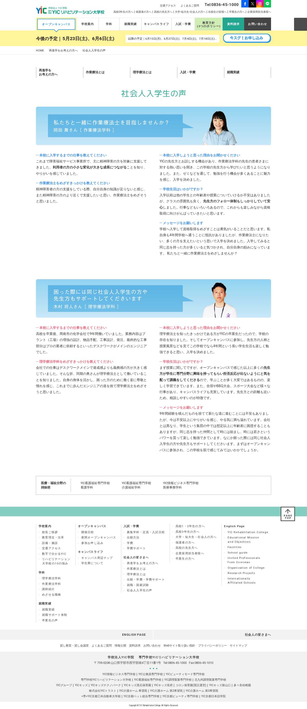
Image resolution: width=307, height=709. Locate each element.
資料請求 (233, 24)
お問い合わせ (257, 24)
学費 (130, 543)
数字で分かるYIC (54, 553)
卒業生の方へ (237, 11)
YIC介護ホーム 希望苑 (133, 690)
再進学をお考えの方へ (63, 50)
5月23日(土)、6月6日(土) (88, 38)
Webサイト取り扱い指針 (179, 645)
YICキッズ (81, 685)
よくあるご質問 (190, 5)
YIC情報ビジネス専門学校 (119, 674)
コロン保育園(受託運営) (191, 685)
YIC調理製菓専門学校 (178, 679)
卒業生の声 (50, 620)
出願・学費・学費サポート (146, 579)
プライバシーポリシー (212, 645)
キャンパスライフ (156, 24)
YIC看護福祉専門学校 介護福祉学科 (136, 485)
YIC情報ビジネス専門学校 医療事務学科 (181, 485)
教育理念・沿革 (53, 537)
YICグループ (64, 685)
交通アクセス (168, 5)
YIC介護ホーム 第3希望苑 (202, 690)
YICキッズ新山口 (220, 685)
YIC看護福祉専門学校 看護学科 (95, 485)
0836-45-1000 (177, 662)
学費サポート (136, 548)
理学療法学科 (51, 578)
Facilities (235, 547)
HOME (40, 50)
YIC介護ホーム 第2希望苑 (166, 690)
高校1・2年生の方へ (190, 526)
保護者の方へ (144, 11)
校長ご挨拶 (50, 532)
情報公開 (120, 645)
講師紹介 (48, 589)
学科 (109, 24)
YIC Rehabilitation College (248, 532)
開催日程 (87, 532)
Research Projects (241, 573)
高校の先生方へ (163, 11)
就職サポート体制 (54, 615)
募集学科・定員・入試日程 (146, 532)
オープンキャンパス (56, 24)
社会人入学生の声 (139, 590)
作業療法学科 (51, 584)
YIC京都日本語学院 (213, 696)
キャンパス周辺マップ (97, 558)
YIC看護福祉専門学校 (147, 679)
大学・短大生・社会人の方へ (196, 537)
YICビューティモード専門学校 (185, 674)
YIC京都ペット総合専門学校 (141, 696)
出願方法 (133, 537)
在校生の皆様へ (217, 11)
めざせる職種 (51, 594)
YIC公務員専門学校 (150, 674)
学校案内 (87, 24)
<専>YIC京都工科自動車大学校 (101, 696)
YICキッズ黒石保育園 (137, 685)
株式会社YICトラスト (102, 690)
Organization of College (246, 567)
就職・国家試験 (138, 585)
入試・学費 (183, 24)
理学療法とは (136, 574)
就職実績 (130, 24)
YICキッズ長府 (163, 685)
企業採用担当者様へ (259, 11)
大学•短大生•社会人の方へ (190, 11)
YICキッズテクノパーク (106, 685)
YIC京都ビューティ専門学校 (180, 696)
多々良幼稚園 (242, 685)
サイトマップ (238, 645)
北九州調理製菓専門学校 (210, 679)
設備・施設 (50, 543)
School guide (238, 552)
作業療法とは (136, 568)
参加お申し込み (92, 543)
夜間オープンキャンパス (98, 537)
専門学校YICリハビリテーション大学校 (106, 679)
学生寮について (92, 563)
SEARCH (300, 24)
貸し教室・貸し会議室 (74, 645)
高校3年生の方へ (123, 11)
